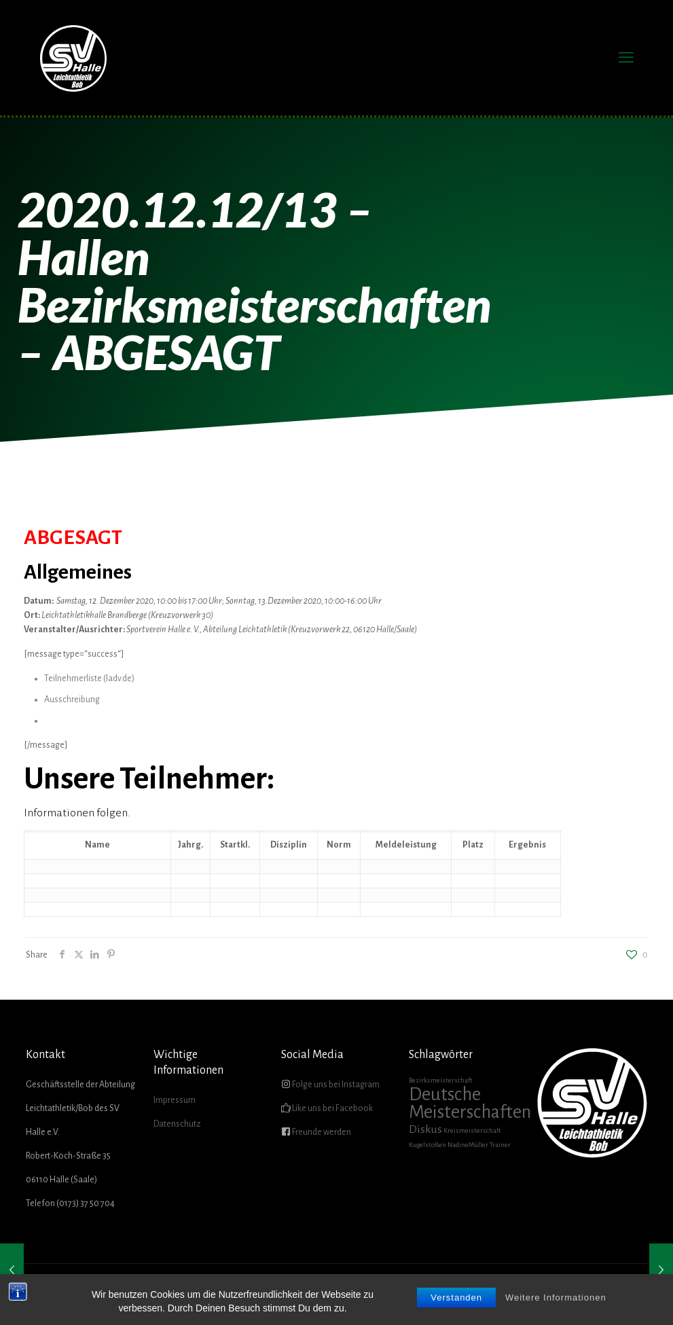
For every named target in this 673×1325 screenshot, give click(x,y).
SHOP (577, 1291)
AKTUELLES (382, 1291)
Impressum (174, 1100)
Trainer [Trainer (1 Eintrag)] (500, 1144)
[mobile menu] (626, 57)
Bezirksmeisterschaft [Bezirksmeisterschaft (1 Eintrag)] (441, 1080)
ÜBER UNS (432, 1291)
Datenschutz (177, 1124)
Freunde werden (321, 1132)
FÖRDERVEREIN (489, 1291)
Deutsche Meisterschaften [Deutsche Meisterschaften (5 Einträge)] (470, 1103)
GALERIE (542, 1291)
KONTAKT (616, 1291)
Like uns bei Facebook (332, 1108)
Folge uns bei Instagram (335, 1084)
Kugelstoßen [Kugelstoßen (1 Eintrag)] (427, 1144)
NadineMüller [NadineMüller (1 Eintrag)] (468, 1144)
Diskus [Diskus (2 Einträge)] (425, 1129)
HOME (340, 1291)
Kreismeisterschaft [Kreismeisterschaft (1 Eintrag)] (472, 1130)
